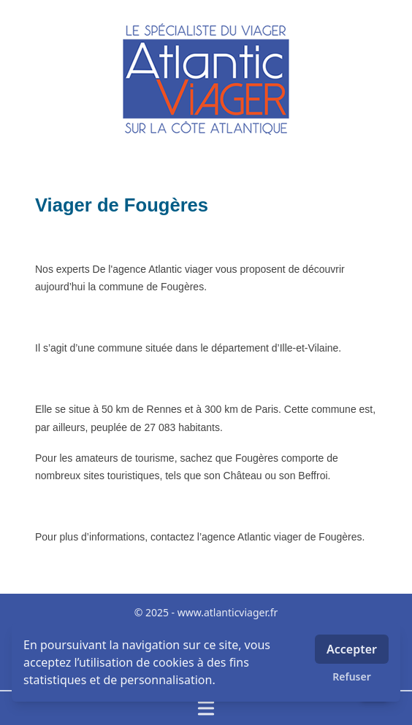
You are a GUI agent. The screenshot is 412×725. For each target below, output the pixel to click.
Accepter (352, 649)
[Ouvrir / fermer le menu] (206, 708)
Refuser (351, 676)
